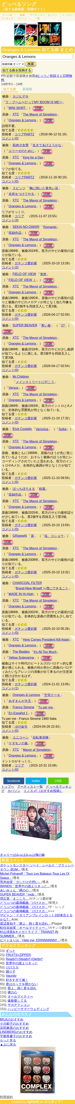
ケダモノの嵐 (18, 743)
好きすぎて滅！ (17, 980)
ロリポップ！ (54, 1101)
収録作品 (15, 232)
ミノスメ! (67, 15)
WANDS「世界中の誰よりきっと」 (25, 886)
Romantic (50, 227)
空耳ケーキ (52, 695)
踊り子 (10, 971)
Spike (63, 429)
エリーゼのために (21, 151)
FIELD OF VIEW (24, 274)
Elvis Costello (22, 429)
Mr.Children (21, 376)
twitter (36, 781)
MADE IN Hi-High (21, 594)
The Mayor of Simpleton (40, 114)
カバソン (52, 15)
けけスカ (12, 967)
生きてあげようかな (47, 145)
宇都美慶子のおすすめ (16, 1036)
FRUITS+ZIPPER (18, 955)
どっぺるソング (19, 4)
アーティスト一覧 (30, 786)
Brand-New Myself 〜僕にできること (42, 588)
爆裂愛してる (17, 1000)
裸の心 (12, 992)
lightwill (33, 1101)
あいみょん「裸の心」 (16, 890)
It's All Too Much (45, 652)
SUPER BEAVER (25, 325)
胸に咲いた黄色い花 (43, 188)
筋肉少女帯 (21, 145)
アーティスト (37, 17)
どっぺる (7, 17)
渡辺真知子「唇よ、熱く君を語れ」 (25, 923)
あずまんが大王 (20, 701)
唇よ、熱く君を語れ (22, 988)
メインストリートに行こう (35, 382)
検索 (31, 64)
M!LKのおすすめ (11, 1019)
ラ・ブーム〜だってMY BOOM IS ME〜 (33, 102)
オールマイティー (20, 996)
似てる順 (9, 89)
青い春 (46, 325)
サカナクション (19, 1005)
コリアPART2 (24, 134)
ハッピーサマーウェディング (28, 1009)
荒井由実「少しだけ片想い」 (21, 882)
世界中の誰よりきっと (22, 963)
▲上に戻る (8, 1044)
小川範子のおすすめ (14, 1023)
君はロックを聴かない (22, 984)
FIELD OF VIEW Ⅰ (22, 280)
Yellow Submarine (21, 657)
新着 (22, 17)
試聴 (38, 108)
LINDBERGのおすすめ (16, 1032)
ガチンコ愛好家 (26, 263)
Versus (13, 387)
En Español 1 (18, 713)
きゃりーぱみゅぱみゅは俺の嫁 (22, 854)
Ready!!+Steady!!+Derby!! (24, 959)
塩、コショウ (54, 536)
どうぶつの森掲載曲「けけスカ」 (24, 902)
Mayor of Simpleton (37, 749)
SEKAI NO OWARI (26, 226)
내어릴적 (21, 726)
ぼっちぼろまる (24, 488)
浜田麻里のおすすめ (14, 1027)
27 (63, 325)
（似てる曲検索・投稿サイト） (24, 9)
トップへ (7, 786)
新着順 (27, 89)
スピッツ (19, 188)
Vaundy (11, 975)
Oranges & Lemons (22, 120)
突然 (43, 274)
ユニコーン (21, 737)
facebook (13, 781)
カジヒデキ (21, 96)
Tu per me (45, 707)
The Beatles (21, 651)
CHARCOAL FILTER (27, 583)
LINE (58, 781)
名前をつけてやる (21, 194)
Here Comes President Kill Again (46, 639)
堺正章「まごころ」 (14, 898)
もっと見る (8, 1040)
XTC (16, 114)
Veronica (42, 429)
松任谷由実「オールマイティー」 (24, 927)
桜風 (42, 488)
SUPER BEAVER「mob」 (18, 894)
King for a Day (33, 157)
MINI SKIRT (17, 108)
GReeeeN (20, 535)
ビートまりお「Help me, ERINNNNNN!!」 (30, 940)
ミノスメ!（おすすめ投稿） (43, 790)
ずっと (10, 950)
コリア (19, 216)
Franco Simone (23, 707)
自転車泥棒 (41, 737)
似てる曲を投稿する (16, 70)
